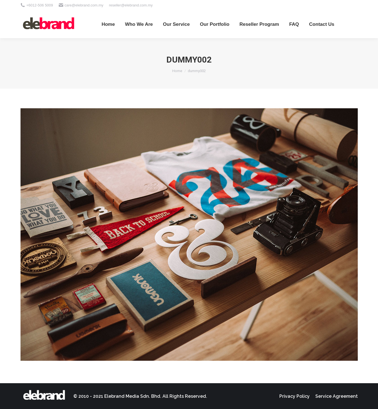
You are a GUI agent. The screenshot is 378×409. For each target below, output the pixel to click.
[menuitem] (108, 24)
